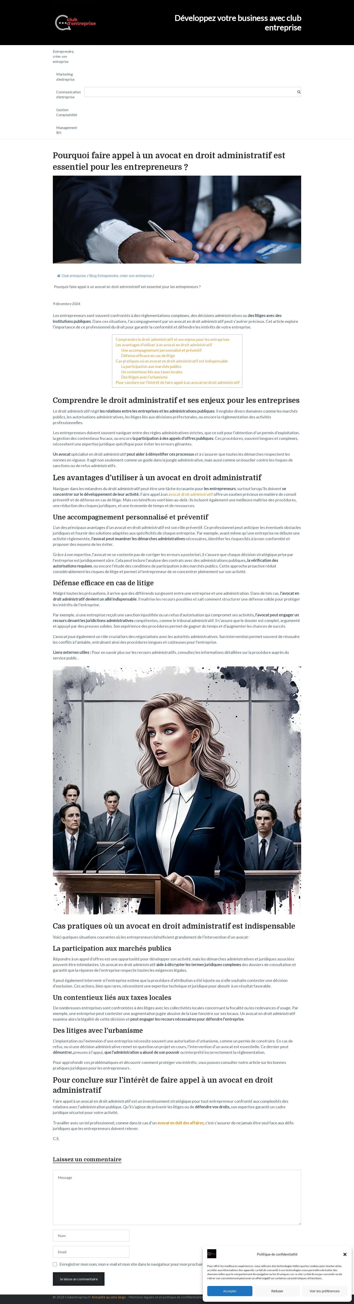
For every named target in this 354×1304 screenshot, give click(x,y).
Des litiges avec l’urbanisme (144, 377)
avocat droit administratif (190, 494)
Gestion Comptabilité (66, 112)
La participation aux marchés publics (151, 366)
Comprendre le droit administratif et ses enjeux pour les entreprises (173, 339)
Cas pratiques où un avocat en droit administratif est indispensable (172, 361)
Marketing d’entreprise (65, 76)
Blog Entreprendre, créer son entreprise (120, 276)
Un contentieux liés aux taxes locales (151, 372)
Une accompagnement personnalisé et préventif (161, 350)
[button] (345, 1254)
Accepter (229, 1291)
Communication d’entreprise (68, 94)
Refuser (277, 1291)
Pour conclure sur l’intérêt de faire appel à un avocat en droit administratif (178, 382)
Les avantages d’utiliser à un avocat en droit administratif (164, 344)
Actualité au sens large (109, 1297)
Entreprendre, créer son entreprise (63, 56)
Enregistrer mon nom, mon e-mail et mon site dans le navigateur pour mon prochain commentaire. (144, 1264)
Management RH (66, 130)
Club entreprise (71, 276)
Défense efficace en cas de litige (148, 355)
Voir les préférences (325, 1291)
